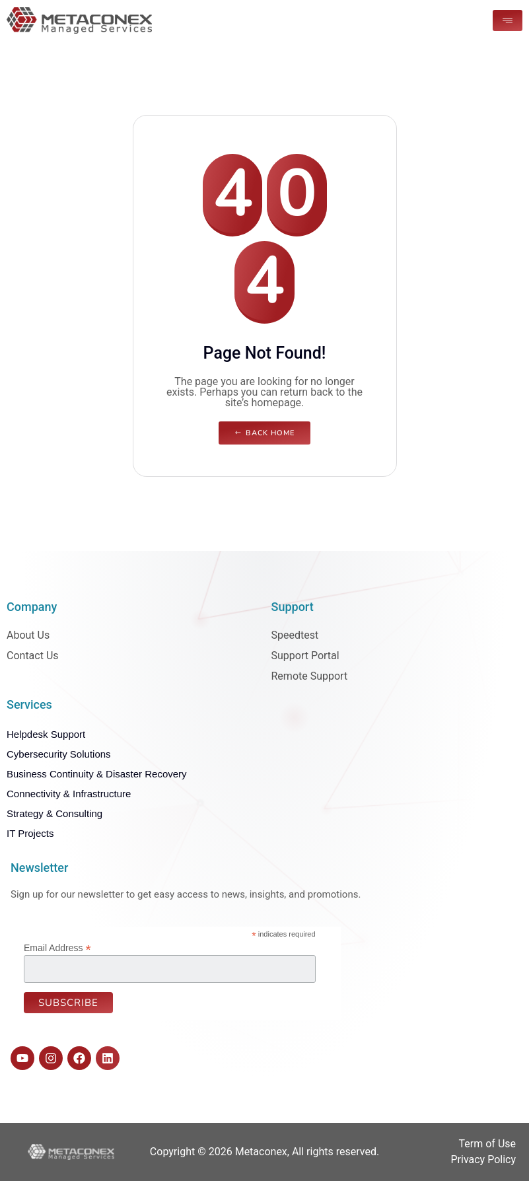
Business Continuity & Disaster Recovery (97, 773)
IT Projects (30, 833)
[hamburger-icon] (507, 20)
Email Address (57, 947)
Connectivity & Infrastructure (69, 793)
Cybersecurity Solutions (59, 754)
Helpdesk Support (46, 734)
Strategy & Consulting (54, 813)
